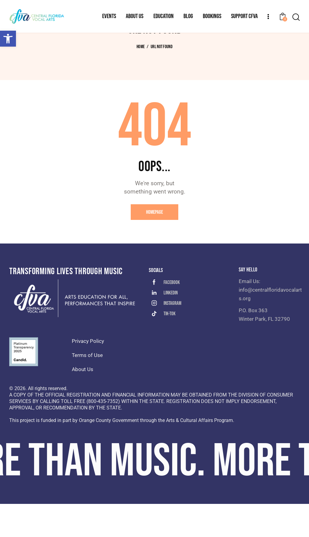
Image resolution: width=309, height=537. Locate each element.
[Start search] (296, 17)
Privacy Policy (88, 374)
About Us (82, 402)
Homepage (154, 245)
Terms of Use (87, 388)
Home (141, 80)
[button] (8, 39)
